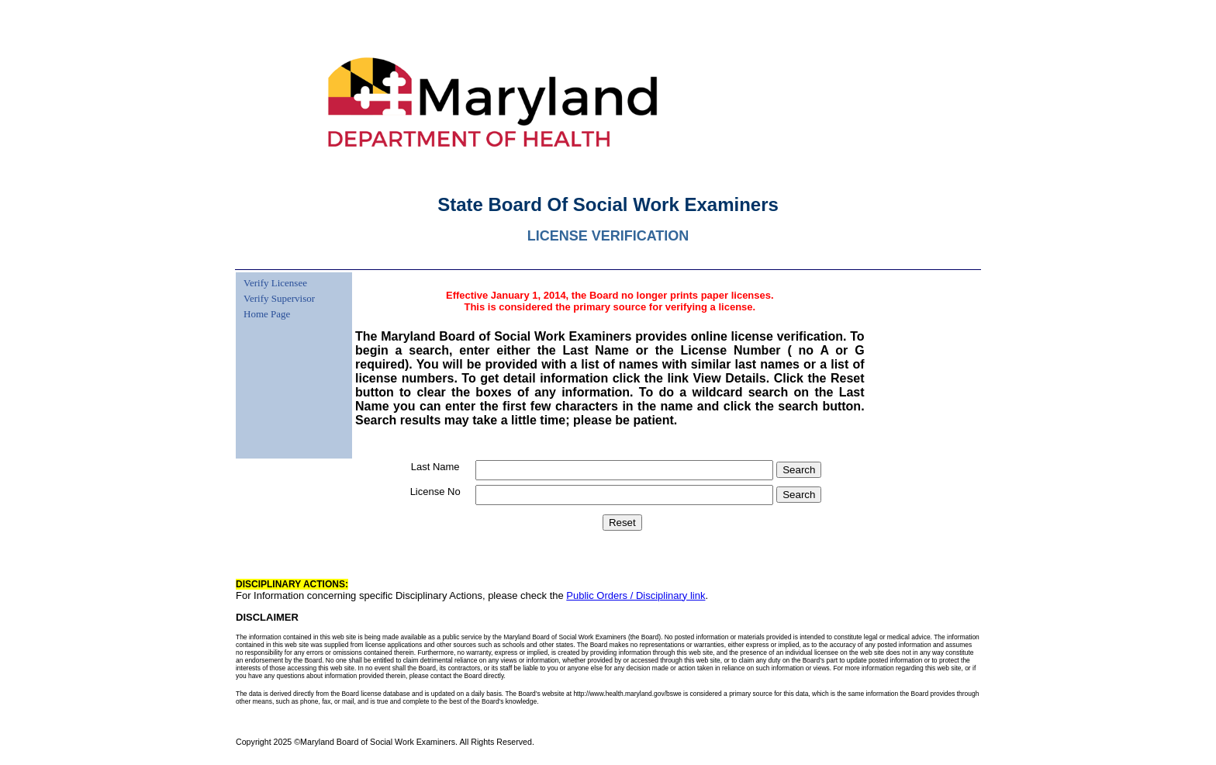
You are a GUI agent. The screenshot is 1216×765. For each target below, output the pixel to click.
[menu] (277, 297)
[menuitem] (277, 273)
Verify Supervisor (279, 298)
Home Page (267, 314)
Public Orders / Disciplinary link (635, 595)
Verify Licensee (275, 283)
